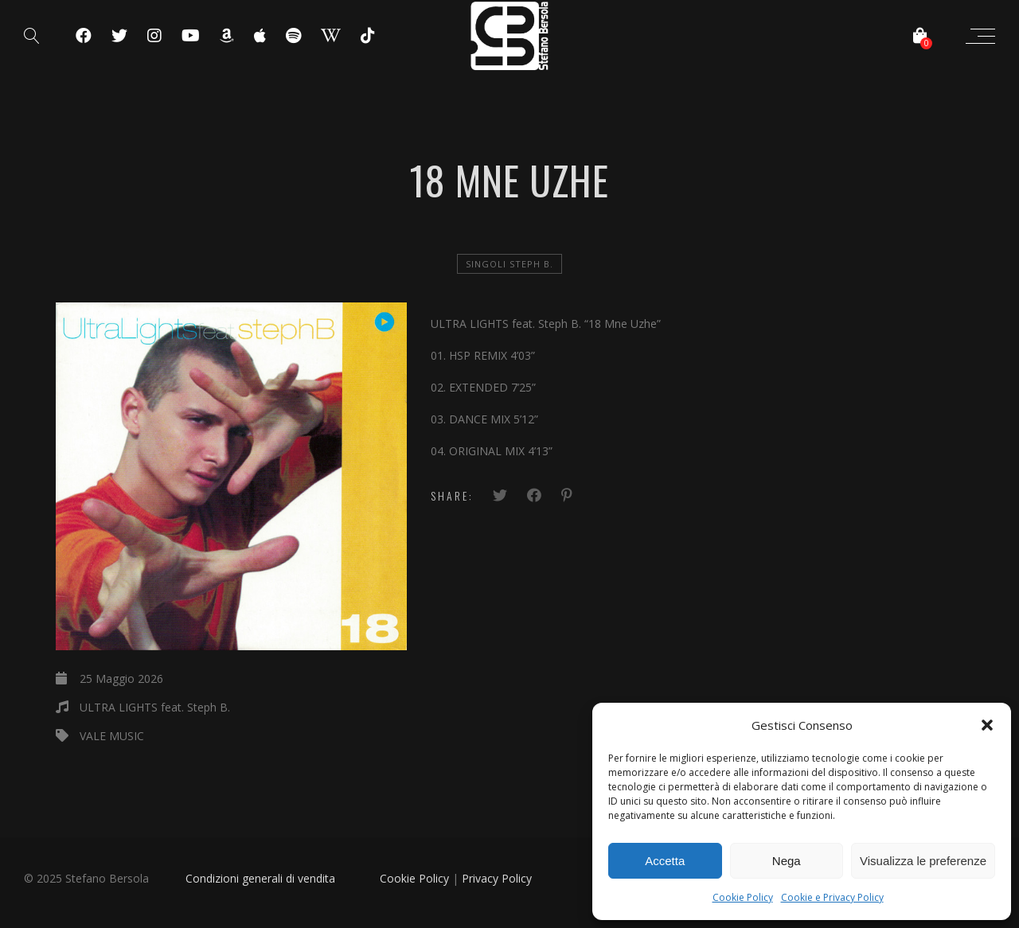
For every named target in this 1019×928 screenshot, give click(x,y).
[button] (987, 725)
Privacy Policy (497, 878)
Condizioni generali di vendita (260, 878)
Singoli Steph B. (509, 264)
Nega (786, 861)
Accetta (665, 861)
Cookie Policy (743, 897)
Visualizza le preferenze (923, 861)
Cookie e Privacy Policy (832, 897)
